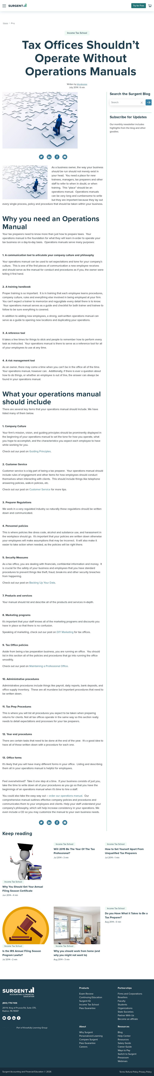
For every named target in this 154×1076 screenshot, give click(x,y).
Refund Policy (132, 1072)
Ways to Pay (124, 1050)
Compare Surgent (88, 1039)
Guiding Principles (40, 451)
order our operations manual (65, 795)
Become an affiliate (128, 1019)
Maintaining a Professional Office (48, 666)
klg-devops (82, 84)
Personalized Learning (91, 1035)
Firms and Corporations (130, 993)
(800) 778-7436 (9, 1003)
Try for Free (138, 5)
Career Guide (125, 1046)
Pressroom (123, 1057)
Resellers (122, 997)
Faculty (121, 1001)
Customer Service (39, 489)
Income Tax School (77, 32)
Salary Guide (124, 1043)
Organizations (125, 1008)
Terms (122, 1072)
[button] (4, 5)
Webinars (122, 1061)
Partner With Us (126, 1015)
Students (122, 1004)
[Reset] (141, 103)
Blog (120, 1032)
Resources (123, 1039)
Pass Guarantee (87, 1008)
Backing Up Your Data (42, 582)
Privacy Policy (145, 1072)
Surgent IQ (85, 1001)
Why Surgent (86, 1032)
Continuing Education (90, 997)
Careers (83, 1046)
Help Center (124, 1035)
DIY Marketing (65, 632)
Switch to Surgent (127, 1054)
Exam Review (86, 993)
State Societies (125, 1011)
